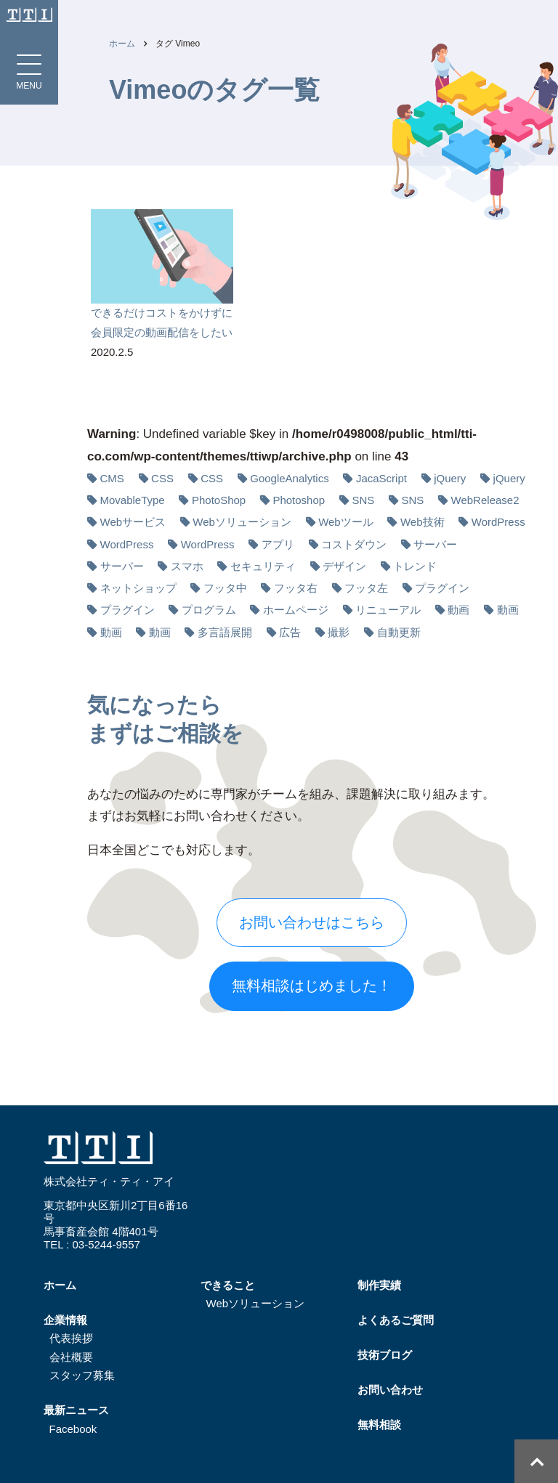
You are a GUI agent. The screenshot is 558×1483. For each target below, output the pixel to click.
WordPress (498, 522)
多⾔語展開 (225, 632)
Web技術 (422, 522)
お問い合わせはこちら (311, 922)
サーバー (435, 544)
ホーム (122, 43)
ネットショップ (138, 588)
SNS (363, 500)
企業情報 (65, 1320)
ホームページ (295, 610)
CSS (162, 478)
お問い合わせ (390, 1390)
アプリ (278, 544)
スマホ (187, 566)
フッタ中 (225, 588)
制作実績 (379, 1285)
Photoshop (298, 500)
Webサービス (133, 522)
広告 (290, 632)
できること (228, 1285)
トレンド (415, 566)
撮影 (338, 632)
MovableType (132, 500)
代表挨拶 (71, 1338)
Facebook (73, 1429)
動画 (458, 610)
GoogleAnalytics (289, 478)
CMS (112, 478)
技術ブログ (384, 1355)
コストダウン (354, 544)
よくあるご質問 (395, 1320)
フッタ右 (296, 588)
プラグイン (442, 588)
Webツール (345, 522)
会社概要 (71, 1357)
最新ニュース (76, 1410)
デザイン (344, 566)
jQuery (450, 478)
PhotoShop (219, 500)
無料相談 (379, 1424)
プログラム (209, 610)
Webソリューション (242, 522)
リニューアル (388, 610)
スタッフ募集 (82, 1375)
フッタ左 (366, 588)
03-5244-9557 (106, 1244)
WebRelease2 (485, 500)
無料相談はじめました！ (312, 986)
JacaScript (381, 478)
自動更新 (399, 632)
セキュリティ (263, 566)
